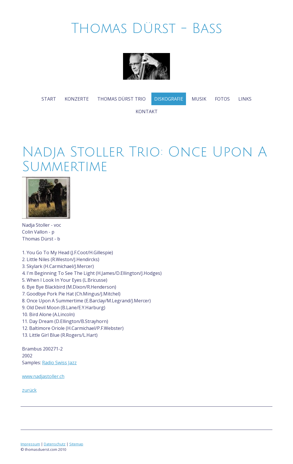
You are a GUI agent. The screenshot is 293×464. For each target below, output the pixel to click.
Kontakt (147, 111)
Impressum (30, 444)
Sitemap (76, 444)
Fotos (222, 99)
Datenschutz (55, 444)
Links (245, 99)
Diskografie (168, 99)
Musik (199, 99)
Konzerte (77, 99)
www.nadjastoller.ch (43, 376)
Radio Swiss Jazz (59, 362)
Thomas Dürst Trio (121, 99)
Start (48, 99)
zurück (29, 390)
